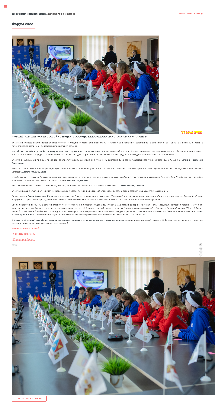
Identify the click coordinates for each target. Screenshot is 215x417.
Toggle (5, 6)
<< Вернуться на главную (29, 399)
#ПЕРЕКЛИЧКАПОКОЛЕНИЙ (25, 228)
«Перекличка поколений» (44, 13)
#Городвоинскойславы (24, 233)
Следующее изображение (16, 245)
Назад (201, 250)
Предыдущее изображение (13, 245)
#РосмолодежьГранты (24, 239)
